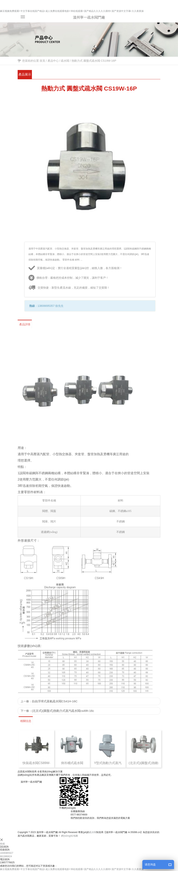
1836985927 (6, 853)
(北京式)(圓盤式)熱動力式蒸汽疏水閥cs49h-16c (63, 714)
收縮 (2, 843)
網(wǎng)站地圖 (69, 835)
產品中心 (53, 60)
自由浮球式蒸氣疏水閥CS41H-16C (55, 705)
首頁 (42, 60)
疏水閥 (65, 60)
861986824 (6, 856)
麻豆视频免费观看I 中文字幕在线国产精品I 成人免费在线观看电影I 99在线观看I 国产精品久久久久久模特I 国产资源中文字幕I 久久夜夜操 (72, 11)
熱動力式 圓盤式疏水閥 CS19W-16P (94, 60)
